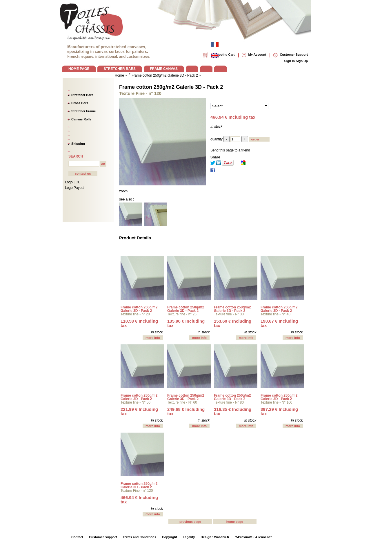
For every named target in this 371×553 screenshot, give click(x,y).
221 (139, 411)
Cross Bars (79, 103)
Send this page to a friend (230, 150)
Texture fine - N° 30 (229, 314)
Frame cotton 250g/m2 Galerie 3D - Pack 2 (171, 87)
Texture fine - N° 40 (275, 314)
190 (279, 323)
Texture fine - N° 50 (135, 402)
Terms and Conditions (139, 537)
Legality (189, 537)
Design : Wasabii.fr (215, 537)
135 (186, 323)
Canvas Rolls (81, 119)
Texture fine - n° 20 (135, 314)
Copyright (169, 537)
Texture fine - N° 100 (276, 402)
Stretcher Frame (83, 111)
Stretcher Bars (82, 95)
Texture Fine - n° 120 (137, 490)
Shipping (78, 143)
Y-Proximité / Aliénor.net (253, 537)
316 (232, 411)
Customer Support (103, 537)
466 (139, 499)
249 (186, 411)
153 (232, 323)
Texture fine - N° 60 (182, 402)
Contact (77, 537)
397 (279, 411)
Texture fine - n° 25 (182, 314)
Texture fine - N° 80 (229, 402)
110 (139, 323)
